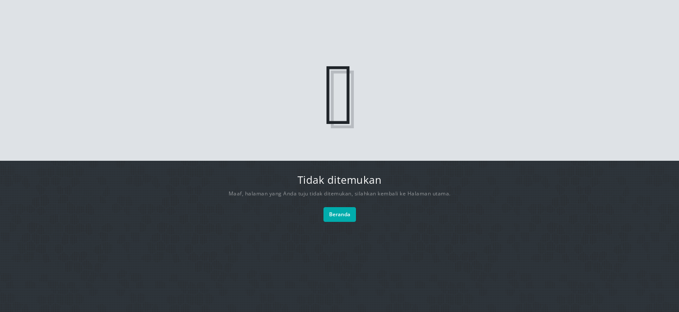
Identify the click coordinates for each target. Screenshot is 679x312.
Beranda (339, 214)
